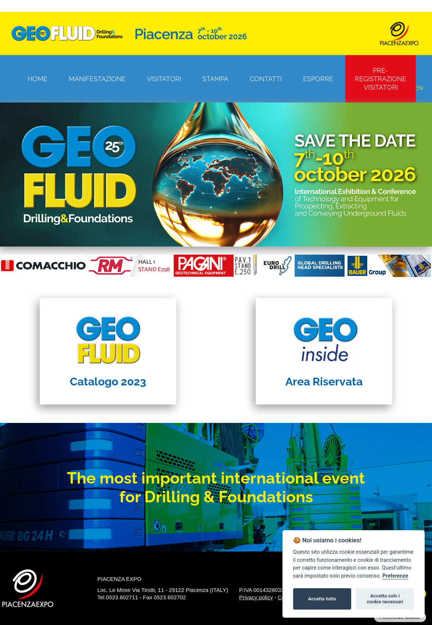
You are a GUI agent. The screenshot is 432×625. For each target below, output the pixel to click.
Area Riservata (324, 381)
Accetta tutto (322, 598)
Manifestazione (97, 79)
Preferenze (395, 576)
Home (37, 79)
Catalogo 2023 (108, 381)
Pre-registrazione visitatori (380, 79)
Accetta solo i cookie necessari (385, 598)
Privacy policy (256, 597)
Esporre (318, 79)
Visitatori (164, 79)
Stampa (215, 79)
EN (419, 88)
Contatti (266, 79)
